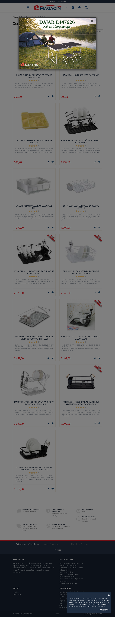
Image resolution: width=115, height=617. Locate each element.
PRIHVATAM (104, 610)
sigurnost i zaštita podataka (78, 606)
